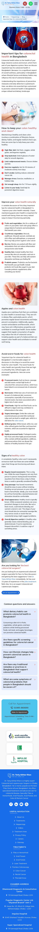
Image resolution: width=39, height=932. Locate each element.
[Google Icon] (26, 804)
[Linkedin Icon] (16, 804)
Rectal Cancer (20, 874)
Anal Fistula (20, 860)
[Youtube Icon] (21, 804)
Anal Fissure (20, 856)
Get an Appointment (11, 593)
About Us (20, 817)
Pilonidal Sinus (20, 878)
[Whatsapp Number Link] (31, 4)
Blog (23, 17)
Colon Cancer (20, 871)
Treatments (20, 821)
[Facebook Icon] (11, 804)
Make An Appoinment (19, 712)
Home (6, 17)
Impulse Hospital (19, 914)
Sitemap (20, 842)
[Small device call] (25, 4)
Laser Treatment (20, 863)
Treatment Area (20, 831)
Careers (21, 839)
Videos (20, 828)
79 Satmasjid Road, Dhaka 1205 (19, 895)
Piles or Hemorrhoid (20, 853)
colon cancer (19, 421)
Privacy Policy (20, 835)
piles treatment (30, 581)
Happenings (15, 17)
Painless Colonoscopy (20, 867)
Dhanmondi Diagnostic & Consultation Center (19, 890)
